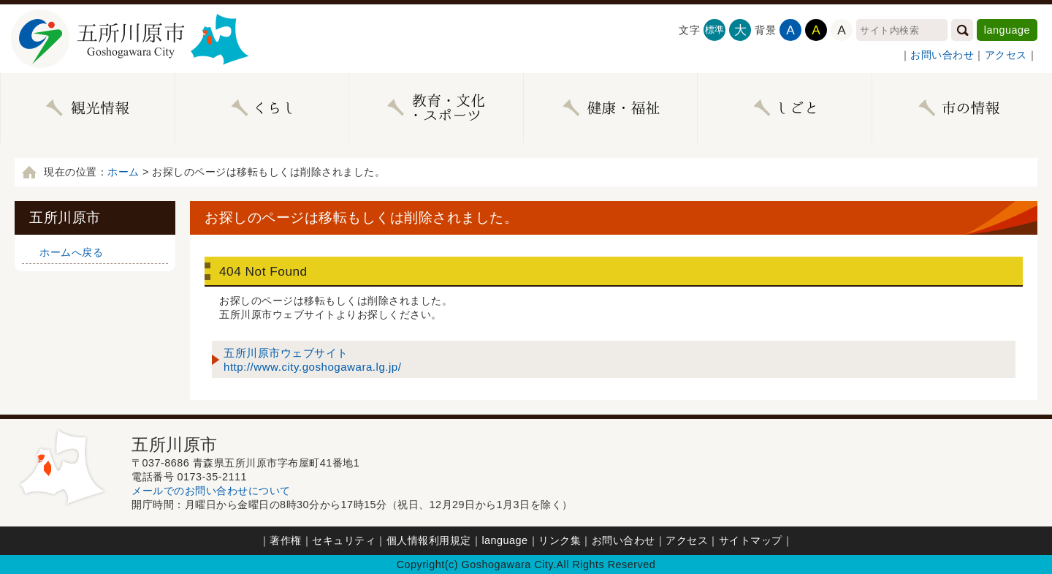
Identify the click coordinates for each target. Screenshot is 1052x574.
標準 (715, 29)
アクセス (1006, 55)
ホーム (123, 172)
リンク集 (559, 540)
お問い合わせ (942, 55)
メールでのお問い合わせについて (211, 490)
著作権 (286, 540)
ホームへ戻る (71, 252)
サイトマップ (750, 540)
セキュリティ (344, 540)
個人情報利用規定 (428, 540)
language (1007, 30)
